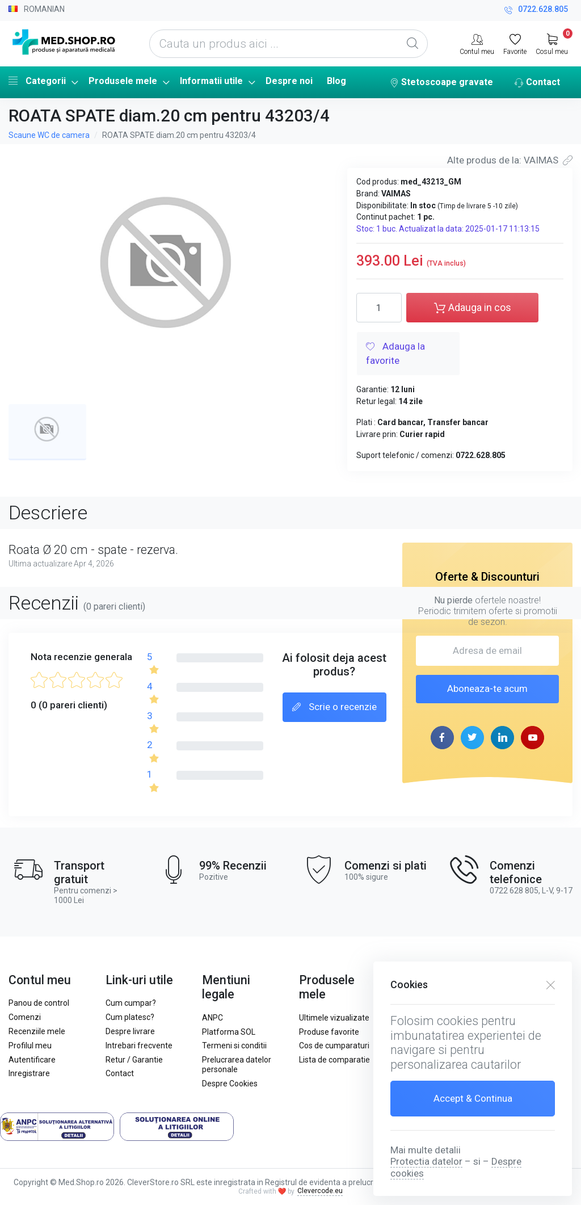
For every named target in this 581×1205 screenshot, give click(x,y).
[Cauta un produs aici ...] (288, 44)
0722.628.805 (536, 10)
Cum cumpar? (131, 1002)
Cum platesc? (130, 1017)
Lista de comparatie (334, 1059)
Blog (336, 80)
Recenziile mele (37, 1031)
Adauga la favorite (395, 354)
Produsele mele (123, 80)
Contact (537, 83)
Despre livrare (130, 1031)
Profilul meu (30, 1045)
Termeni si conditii (234, 1045)
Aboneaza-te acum (487, 688)
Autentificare (32, 1059)
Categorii (37, 80)
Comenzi (25, 1017)
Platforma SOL (228, 1031)
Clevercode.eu (320, 1191)
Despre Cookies (230, 1083)
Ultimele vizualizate (334, 1017)
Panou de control (39, 1002)
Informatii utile (211, 80)
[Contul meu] (477, 43)
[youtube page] (532, 737)
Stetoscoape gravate (441, 83)
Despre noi (289, 80)
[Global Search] (412, 44)
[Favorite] (515, 43)
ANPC (212, 1017)
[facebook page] (442, 737)
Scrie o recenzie (334, 708)
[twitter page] (472, 737)
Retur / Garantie (134, 1059)
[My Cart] (552, 43)
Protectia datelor (426, 1161)
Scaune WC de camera (49, 135)
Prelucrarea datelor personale (236, 1064)
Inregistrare (29, 1073)
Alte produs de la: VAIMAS (509, 160)
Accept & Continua (472, 1098)
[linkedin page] (502, 737)
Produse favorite (329, 1031)
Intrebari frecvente (139, 1045)
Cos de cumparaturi (334, 1045)
